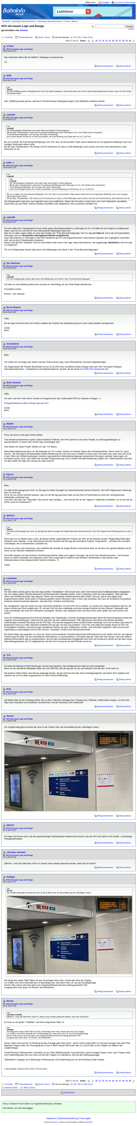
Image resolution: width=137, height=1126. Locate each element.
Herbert (24, 30)
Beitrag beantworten (105, 66)
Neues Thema (43, 37)
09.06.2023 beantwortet (94, 369)
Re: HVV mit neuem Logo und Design (18, 49)
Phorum (55, 1122)
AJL (9, 655)
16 (117, 41)
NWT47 (10, 825)
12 (103, 41)
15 (113, 41)
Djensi (10, 474)
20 (130, 41)
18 (123, 41)
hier (6, 362)
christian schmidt (16, 852)
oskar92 (11, 114)
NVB (9, 75)
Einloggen (105, 2)
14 (110, 41)
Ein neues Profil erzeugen (125, 2)
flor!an (10, 716)
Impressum (51, 1118)
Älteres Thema (29, 1088)
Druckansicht (69, 1092)
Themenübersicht (25, 37)
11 (100, 41)
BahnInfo (89, 1122)
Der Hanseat (13, 263)
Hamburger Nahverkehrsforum (50, 21)
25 (71, 37)
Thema (67, 21)
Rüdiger (11, 877)
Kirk (9, 689)
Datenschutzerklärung (68, 1118)
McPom (11, 515)
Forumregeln (85, 1118)
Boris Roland (14, 307)
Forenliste (9, 37)
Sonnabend (13, 343)
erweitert (131, 29)
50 (75, 37)
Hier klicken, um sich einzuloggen (18, 1108)
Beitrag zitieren (125, 66)
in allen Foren (87, 37)
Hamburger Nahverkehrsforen (24, 21)
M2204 (10, 423)
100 (78, 37)
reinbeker (12, 578)
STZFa (10, 46)
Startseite (6, 21)
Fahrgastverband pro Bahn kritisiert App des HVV (26, 403)
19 (127, 41)
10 (96, 41)
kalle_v (10, 162)
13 (106, 41)
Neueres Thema (11, 1088)
